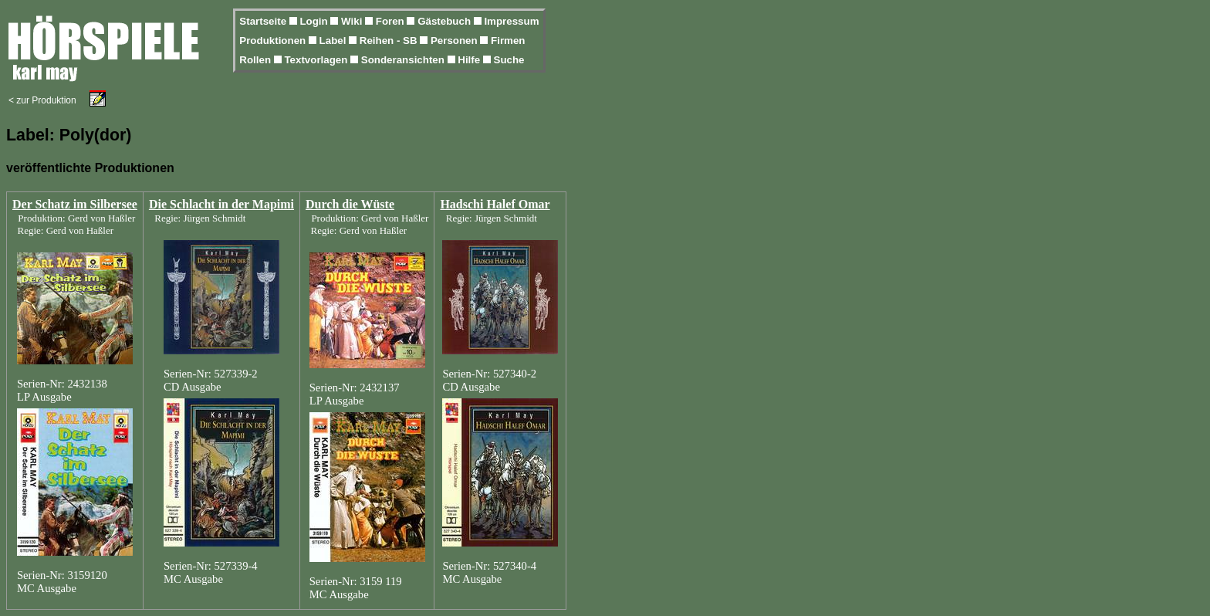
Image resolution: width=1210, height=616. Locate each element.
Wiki (353, 21)
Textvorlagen (317, 60)
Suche (509, 60)
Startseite (264, 21)
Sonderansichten (404, 60)
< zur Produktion (42, 100)
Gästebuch (445, 21)
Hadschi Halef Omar (494, 204)
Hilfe (470, 60)
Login (314, 21)
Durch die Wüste (350, 204)
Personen (455, 40)
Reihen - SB (390, 40)
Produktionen (274, 40)
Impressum (511, 21)
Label (334, 40)
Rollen (256, 60)
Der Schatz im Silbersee (74, 204)
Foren (391, 21)
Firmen (508, 40)
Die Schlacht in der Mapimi (221, 204)
